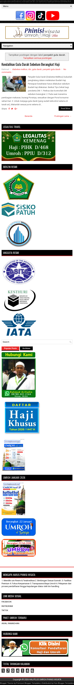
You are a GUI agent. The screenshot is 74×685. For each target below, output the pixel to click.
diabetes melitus (19, 69)
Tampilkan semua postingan (37, 58)
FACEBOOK (7, 602)
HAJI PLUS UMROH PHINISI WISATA (45, 679)
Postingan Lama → (62, 116)
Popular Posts (10, 348)
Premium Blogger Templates (28, 683)
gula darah (37, 69)
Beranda (28, 116)
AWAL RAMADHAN (10, 623)
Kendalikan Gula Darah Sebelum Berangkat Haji (31, 64)
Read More (65, 108)
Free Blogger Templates (64, 683)
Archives (26, 348)
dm (29, 69)
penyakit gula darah (51, 69)
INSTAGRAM (7, 606)
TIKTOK (5, 610)
